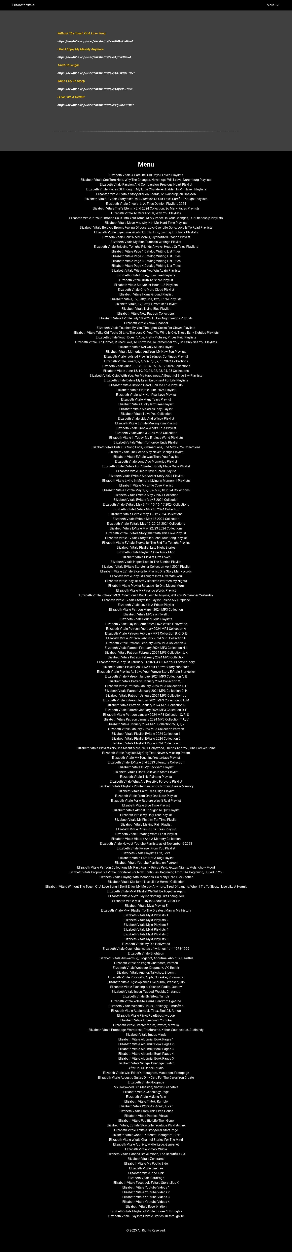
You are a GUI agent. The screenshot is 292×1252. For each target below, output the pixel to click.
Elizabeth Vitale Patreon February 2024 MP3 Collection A (146, 629)
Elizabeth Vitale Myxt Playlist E (146, 906)
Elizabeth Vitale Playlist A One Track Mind (146, 552)
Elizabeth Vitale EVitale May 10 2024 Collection (146, 509)
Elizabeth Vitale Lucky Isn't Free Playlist (145, 404)
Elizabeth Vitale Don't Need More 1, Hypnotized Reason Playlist (146, 237)
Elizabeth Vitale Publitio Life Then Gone (146, 1120)
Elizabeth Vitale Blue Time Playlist (146, 805)
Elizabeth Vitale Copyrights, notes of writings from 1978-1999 (146, 949)
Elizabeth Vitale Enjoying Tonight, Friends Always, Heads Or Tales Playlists (146, 247)
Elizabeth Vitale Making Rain (146, 1097)
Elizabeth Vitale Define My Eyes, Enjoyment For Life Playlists (146, 380)
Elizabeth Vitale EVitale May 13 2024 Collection (146, 519)
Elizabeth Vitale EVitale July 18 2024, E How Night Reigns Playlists (146, 318)
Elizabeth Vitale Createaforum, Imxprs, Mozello (146, 1025)
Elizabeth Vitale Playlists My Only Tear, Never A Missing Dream (146, 753)
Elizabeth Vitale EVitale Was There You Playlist (146, 457)
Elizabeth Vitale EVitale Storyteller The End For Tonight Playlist (146, 543)
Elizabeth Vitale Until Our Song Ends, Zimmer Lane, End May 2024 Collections (145, 447)
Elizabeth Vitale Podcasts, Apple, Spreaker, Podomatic (146, 977)
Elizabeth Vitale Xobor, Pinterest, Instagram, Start (146, 1135)
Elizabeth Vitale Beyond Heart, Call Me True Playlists (146, 385)
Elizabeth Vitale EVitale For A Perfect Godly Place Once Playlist (146, 466)
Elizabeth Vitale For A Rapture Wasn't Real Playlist (146, 800)
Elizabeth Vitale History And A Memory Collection (146, 839)
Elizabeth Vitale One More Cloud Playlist (146, 290)
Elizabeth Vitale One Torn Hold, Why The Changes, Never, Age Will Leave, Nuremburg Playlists (146, 180)
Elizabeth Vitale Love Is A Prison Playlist (146, 605)
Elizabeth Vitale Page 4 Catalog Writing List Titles (146, 266)
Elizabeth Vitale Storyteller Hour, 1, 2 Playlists (146, 285)
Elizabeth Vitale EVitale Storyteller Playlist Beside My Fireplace (146, 600)
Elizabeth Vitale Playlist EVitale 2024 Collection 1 (146, 734)
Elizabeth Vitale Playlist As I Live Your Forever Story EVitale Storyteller (146, 672)
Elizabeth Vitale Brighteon (146, 953)
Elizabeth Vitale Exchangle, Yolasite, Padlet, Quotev (146, 987)
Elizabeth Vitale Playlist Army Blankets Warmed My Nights (146, 581)
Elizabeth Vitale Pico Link (146, 1173)
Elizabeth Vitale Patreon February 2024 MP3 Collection (145, 657)
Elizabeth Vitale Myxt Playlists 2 (146, 920)
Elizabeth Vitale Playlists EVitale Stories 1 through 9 (146, 1211)
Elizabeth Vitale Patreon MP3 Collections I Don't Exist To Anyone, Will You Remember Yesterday (146, 595)
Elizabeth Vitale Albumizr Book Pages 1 (146, 1039)
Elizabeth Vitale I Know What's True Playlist (146, 428)
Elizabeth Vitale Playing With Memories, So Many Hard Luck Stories (146, 877)
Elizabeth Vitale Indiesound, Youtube (146, 1020)
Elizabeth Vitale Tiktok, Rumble (146, 1101)
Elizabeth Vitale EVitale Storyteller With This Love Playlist (146, 533)
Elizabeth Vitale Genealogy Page (146, 1092)
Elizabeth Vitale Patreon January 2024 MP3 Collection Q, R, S (146, 715)
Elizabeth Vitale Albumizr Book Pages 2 (146, 1044)
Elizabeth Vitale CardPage (146, 1178)
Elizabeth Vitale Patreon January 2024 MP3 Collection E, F (146, 686)
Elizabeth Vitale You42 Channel (146, 323)
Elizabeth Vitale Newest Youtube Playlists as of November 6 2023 (146, 843)
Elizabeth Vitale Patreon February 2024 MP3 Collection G (146, 643)
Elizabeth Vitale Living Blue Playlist (146, 309)
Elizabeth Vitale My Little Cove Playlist (146, 485)
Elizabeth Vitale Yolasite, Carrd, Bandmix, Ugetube (146, 1001)
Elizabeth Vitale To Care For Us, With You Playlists (146, 213)
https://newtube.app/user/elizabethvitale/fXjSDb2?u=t (94, 89)
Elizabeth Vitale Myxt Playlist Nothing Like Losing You (146, 896)
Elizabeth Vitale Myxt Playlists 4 (146, 929)
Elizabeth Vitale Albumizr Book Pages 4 (146, 1054)
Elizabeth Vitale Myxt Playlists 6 (146, 939)
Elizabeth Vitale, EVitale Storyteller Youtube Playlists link (145, 1125)
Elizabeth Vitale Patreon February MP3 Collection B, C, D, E (146, 633)
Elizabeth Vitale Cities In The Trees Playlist (146, 829)
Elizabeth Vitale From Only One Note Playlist (146, 796)
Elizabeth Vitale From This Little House (146, 1111)
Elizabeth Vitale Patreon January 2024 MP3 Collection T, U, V (146, 719)
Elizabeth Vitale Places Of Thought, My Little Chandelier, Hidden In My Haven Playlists (146, 189)
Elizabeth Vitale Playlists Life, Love (146, 853)
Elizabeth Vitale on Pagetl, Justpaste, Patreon (146, 963)
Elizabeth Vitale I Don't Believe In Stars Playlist (146, 772)
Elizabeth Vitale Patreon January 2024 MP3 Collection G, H (146, 691)
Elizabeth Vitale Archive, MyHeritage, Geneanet (146, 1144)
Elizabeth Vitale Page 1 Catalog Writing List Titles (146, 251)
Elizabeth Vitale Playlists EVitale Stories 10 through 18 (146, 1216)
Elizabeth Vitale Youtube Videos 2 (146, 1192)
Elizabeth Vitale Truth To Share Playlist (146, 280)
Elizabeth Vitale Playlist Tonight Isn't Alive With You (146, 576)
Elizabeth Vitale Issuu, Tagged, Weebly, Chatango (146, 992)
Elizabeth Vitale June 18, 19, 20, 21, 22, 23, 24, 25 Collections (146, 371)
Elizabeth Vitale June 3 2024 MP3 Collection (146, 433)
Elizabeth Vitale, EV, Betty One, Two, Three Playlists (146, 299)
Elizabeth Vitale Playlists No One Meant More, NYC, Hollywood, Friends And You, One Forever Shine (145, 748)
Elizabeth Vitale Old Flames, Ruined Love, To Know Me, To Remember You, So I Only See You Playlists (146, 342)
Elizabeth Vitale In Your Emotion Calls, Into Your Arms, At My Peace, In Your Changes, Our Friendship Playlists (146, 218)
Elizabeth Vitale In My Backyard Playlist (145, 767)
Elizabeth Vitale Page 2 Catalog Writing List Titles (146, 256)
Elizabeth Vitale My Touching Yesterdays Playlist (146, 758)
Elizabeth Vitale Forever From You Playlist (146, 848)
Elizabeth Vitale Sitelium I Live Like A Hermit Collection (145, 882)
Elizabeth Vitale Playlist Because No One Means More (146, 586)
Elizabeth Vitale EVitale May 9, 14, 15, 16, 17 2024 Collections (146, 504)
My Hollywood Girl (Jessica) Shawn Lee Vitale (146, 1087)
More (270, 5)
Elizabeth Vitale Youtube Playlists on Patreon (145, 863)
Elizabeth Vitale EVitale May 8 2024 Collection (146, 500)
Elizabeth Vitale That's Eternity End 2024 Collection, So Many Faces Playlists (146, 208)
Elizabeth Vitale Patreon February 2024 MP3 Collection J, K (145, 652)
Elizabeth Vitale (23, 5)
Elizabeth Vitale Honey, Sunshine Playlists (146, 275)
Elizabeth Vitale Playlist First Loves (146, 557)
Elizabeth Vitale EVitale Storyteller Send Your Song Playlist (146, 538)
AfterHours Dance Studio (146, 1068)
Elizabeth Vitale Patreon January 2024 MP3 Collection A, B (146, 676)
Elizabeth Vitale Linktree (146, 1168)
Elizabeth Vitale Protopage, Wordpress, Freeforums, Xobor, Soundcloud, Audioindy (146, 1030)
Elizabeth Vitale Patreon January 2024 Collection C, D (145, 681)
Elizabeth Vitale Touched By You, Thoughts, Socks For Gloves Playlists (146, 328)
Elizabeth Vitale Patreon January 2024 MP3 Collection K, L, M (146, 700)
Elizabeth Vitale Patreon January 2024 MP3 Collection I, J (146, 695)
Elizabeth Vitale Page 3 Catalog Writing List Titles (146, 261)
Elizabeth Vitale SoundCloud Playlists (146, 619)
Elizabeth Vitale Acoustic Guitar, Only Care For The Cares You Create (146, 1077)
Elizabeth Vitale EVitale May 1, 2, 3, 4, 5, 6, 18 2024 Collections (146, 490)
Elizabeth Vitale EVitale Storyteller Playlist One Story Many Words (146, 571)
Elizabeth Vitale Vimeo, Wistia (146, 1149)
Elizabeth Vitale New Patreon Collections (146, 313)
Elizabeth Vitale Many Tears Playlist (146, 399)
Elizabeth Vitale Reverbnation (146, 1206)
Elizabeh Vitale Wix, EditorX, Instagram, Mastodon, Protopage (146, 1073)
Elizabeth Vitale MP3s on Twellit (146, 614)
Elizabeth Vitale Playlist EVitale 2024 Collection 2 (146, 738)
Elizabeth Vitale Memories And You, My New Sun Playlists (146, 352)
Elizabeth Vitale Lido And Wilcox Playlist (146, 418)
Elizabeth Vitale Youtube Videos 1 (146, 1187)
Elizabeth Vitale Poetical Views (146, 1116)
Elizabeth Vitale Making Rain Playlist (146, 824)
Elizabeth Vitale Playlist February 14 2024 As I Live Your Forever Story (146, 662)
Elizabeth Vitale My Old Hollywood (146, 944)
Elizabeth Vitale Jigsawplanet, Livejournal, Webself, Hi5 (146, 982)
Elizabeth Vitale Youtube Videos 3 (146, 1197)
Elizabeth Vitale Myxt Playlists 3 (146, 925)
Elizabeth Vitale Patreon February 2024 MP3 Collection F (146, 638)
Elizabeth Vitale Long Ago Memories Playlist (146, 461)
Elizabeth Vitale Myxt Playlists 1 (146, 915)
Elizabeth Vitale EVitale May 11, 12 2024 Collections (145, 514)
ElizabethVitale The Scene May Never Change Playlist (146, 452)
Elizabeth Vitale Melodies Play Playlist (146, 409)
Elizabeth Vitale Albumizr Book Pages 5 (146, 1058)
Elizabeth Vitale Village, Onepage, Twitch (146, 1063)
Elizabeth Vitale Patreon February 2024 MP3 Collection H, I (146, 648)
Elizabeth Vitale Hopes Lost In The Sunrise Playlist (146, 562)
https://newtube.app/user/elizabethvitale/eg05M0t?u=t (95, 105)
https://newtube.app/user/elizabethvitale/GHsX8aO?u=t (96, 73)
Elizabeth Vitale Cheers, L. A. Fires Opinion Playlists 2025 (146, 204)
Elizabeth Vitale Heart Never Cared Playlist (146, 471)
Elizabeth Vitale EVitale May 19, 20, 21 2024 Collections (146, 524)
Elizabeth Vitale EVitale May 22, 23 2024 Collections (145, 528)
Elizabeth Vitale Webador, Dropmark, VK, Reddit (146, 968)
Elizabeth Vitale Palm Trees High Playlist (146, 791)
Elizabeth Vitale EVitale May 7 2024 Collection (146, 495)
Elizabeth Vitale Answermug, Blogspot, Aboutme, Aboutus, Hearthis (146, 958)
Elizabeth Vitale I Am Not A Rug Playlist (145, 858)
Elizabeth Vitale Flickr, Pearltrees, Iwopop (146, 1015)
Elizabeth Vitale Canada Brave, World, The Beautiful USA (146, 1154)
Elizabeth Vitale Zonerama (146, 1159)
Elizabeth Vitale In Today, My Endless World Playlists (146, 438)
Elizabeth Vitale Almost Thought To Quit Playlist (145, 810)
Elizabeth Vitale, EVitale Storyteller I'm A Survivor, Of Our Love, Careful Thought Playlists (146, 199)
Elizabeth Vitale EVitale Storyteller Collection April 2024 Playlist (146, 566)
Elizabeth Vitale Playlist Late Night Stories (146, 547)
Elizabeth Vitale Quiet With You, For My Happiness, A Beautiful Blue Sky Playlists (146, 375)
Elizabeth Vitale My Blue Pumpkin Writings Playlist (146, 242)
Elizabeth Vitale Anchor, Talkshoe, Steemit (146, 972)
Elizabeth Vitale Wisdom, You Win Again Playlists (146, 270)
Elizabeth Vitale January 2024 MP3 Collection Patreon (146, 729)
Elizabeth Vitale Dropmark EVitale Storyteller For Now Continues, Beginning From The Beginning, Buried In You (146, 872)
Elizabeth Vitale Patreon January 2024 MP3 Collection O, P (146, 710)
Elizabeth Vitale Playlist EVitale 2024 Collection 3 (146, 743)
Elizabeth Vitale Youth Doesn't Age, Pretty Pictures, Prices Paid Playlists (146, 337)
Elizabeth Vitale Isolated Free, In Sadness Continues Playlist (146, 356)
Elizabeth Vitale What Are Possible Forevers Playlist (146, 781)
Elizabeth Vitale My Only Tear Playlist (146, 815)
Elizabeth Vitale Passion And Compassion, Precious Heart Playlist (146, 184)
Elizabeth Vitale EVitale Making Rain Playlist (146, 423)
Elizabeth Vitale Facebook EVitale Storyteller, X (146, 1183)
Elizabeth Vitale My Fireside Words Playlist (146, 590)
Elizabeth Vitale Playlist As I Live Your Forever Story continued (145, 667)
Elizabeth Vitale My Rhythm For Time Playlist (146, 820)
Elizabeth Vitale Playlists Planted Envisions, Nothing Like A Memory (146, 786)
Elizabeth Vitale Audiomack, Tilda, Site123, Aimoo (146, 1011)
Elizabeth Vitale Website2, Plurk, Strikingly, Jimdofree (146, 1006)
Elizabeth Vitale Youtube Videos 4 (146, 1202)
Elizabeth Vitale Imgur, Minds (146, 1035)
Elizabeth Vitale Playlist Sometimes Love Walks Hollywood (146, 624)
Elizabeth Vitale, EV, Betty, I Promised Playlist (146, 304)
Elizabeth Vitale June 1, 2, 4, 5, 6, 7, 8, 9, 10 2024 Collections (146, 361)
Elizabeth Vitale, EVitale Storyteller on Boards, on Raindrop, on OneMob (146, 194)
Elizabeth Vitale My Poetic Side (146, 1163)
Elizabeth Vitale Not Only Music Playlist (145, 347)
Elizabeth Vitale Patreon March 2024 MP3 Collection (146, 609)
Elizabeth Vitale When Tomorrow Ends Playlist (146, 442)
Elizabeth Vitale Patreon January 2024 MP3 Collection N (146, 705)
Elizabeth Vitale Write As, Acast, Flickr (146, 1106)
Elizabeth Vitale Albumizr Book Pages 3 (146, 1049)
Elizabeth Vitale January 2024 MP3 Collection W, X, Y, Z (146, 724)
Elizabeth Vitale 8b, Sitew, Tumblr (146, 996)
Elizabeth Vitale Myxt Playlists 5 (146, 934)
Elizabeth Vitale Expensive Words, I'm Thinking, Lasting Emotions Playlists (146, 232)
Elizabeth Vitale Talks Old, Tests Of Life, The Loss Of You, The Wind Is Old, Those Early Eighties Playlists (146, 332)
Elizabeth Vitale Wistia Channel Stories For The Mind (146, 1140)
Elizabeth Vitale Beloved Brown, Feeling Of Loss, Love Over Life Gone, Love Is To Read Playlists (146, 227)
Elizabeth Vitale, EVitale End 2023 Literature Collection (146, 762)
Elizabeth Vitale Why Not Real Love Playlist (146, 395)
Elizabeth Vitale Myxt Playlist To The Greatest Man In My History (146, 910)
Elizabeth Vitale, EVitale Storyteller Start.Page (146, 1130)
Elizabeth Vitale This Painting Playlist (146, 777)
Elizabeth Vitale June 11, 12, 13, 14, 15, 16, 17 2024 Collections (146, 366)
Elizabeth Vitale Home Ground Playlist (146, 294)
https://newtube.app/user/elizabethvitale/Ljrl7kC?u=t (94, 57)
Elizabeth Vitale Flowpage (146, 1082)
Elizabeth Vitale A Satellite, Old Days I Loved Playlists (146, 175)
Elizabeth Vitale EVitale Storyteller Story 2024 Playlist (146, 476)
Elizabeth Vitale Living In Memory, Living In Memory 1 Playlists (146, 481)
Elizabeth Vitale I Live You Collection (146, 414)
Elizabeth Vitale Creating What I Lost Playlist (146, 834)
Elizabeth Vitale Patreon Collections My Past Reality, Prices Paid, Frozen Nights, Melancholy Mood (146, 867)
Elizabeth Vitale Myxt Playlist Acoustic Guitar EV (146, 901)
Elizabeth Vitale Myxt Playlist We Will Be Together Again (146, 891)
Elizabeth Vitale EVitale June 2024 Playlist (145, 390)
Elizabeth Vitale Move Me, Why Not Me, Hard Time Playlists (146, 223)
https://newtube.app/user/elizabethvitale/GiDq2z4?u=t (95, 41)
